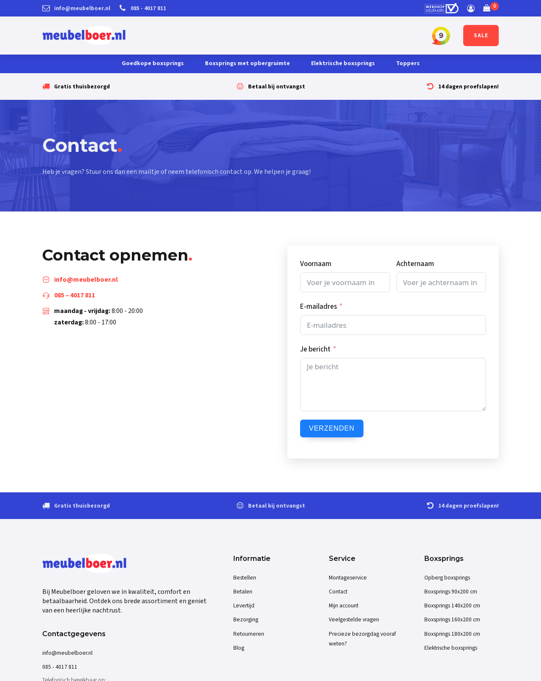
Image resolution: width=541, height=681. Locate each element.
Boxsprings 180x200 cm (452, 634)
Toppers (408, 63)
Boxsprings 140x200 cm (452, 605)
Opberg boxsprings (447, 578)
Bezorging (245, 619)
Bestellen (244, 578)
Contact (338, 592)
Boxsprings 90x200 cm (450, 592)
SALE (481, 35)
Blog (238, 648)
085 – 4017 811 (74, 295)
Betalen (242, 592)
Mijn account (343, 605)
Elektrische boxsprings (343, 63)
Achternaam (415, 264)
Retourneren (248, 634)
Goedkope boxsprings (153, 63)
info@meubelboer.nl (67, 653)
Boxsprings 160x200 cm (452, 619)
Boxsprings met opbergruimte (247, 63)
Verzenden (332, 428)
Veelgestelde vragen (354, 619)
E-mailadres (318, 307)
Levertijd (243, 605)
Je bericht (315, 349)
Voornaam (315, 264)
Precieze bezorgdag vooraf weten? (362, 639)
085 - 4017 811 (59, 667)
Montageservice (348, 578)
